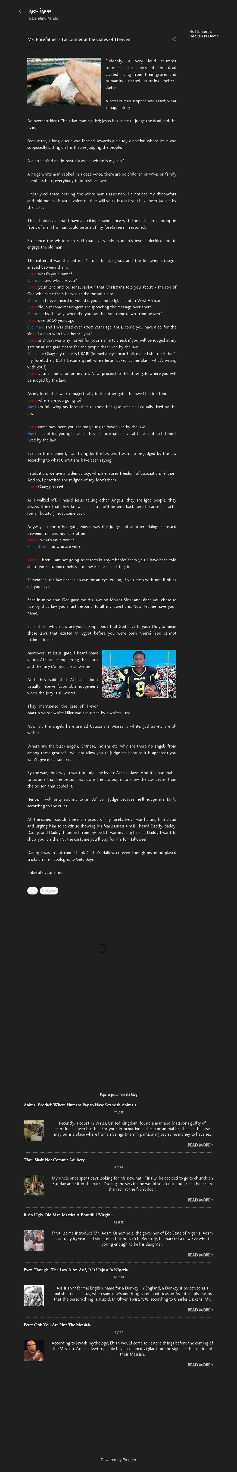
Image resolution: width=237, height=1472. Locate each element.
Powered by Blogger (118, 1460)
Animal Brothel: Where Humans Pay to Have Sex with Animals (80, 1105)
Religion (49, 890)
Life (32, 890)
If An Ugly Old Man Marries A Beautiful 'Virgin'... (69, 1215)
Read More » (200, 1145)
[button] (173, 39)
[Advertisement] (213, 111)
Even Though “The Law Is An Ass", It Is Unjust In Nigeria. (76, 1270)
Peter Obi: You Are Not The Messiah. (57, 1325)
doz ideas (40, 11)
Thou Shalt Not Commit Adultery (54, 1160)
